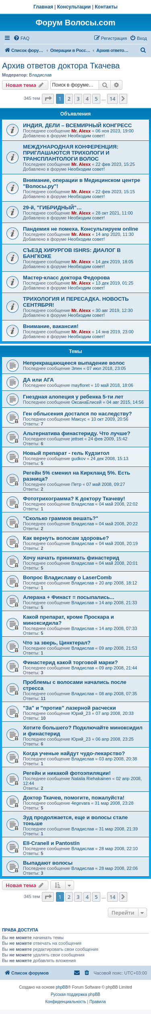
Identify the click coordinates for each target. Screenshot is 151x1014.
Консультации (74, 7)
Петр (76, 484)
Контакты (106, 7)
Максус (78, 419)
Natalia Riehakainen (91, 778)
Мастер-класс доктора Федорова (66, 278)
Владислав (40, 74)
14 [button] (113, 98)
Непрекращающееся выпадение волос (74, 363)
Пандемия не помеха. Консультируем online (80, 229)
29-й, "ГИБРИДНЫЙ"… (52, 207)
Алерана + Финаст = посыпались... (68, 597)
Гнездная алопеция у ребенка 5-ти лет (73, 397)
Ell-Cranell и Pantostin (51, 843)
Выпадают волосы (47, 863)
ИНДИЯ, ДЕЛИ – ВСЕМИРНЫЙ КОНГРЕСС (77, 125)
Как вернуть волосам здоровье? (66, 538)
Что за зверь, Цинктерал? (57, 643)
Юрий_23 (81, 713)
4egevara (80, 803)
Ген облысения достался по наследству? (77, 414)
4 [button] (87, 98)
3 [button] (78, 98)
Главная (43, 7)
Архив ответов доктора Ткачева (61, 65)
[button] (48, 98)
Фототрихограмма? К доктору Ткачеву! (74, 499)
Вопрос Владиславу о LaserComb (67, 577)
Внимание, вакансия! (51, 326)
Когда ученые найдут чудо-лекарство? (74, 753)
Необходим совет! (86, 135)
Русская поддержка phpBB (75, 994)
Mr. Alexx (81, 130)
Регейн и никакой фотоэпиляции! (67, 773)
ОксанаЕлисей (86, 402)
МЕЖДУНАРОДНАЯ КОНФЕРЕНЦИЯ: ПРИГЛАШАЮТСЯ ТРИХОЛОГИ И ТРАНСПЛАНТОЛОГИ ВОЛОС (70, 153)
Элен (76, 368)
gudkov (78, 458)
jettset (77, 438)
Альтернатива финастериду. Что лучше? (76, 433)
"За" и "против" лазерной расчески (69, 708)
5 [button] (96, 98)
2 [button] (69, 98)
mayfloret (80, 385)
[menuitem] (21, 38)
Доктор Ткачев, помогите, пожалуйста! (73, 798)
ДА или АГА (38, 380)
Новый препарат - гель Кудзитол (66, 453)
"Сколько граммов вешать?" (60, 518)
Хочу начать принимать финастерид (71, 558)
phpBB (62, 987)
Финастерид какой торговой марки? (70, 662)
